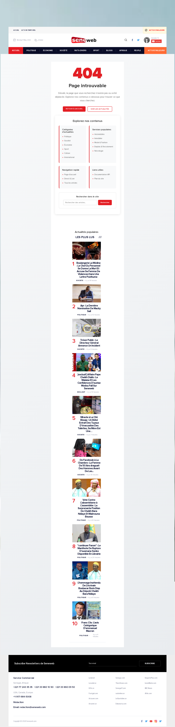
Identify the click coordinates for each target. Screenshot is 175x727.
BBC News (148, 688)
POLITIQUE (31, 50)
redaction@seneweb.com (33, 707)
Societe (79, 280)
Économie (68, 145)
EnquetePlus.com (151, 678)
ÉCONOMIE (48, 50)
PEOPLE (137, 50)
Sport (66, 149)
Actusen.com (93, 699)
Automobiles (99, 134)
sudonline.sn (120, 693)
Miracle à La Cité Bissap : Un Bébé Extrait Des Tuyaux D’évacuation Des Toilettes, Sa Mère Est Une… (89, 424)
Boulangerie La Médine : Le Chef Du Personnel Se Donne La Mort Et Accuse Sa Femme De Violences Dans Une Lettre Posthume (88, 270)
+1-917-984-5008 (22, 697)
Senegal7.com (121, 688)
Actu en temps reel (28, 30)
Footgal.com (93, 693)
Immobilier (98, 138)
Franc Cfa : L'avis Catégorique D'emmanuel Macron (90, 626)
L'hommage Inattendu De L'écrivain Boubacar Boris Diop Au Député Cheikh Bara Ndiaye (89, 588)
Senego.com (120, 678)
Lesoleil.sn (92, 683)
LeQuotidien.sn (121, 699)
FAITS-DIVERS (80, 50)
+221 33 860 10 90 (43, 687)
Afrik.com (148, 693)
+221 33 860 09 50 (65, 687)
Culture (67, 153)
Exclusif (81, 392)
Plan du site (99, 179)
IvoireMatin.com (150, 683)
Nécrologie (98, 151)
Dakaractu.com (121, 704)
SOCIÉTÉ (63, 50)
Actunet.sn (93, 704)
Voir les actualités (100, 109)
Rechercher (105, 202)
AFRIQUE (123, 50)
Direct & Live (69, 179)
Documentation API (102, 174)
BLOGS (109, 50)
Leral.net (92, 678)
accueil (16, 50)
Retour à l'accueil (74, 109)
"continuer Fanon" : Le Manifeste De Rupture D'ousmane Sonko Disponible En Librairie (89, 549)
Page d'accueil (70, 174)
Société (67, 141)
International (69, 157)
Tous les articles (70, 183)
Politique (67, 136)
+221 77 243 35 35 (22, 687)
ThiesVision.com (121, 683)
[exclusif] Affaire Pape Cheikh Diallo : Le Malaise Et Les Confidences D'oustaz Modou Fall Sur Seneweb (89, 381)
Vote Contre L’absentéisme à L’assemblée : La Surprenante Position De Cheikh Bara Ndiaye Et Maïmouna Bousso (89, 508)
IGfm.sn (91, 688)
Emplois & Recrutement (103, 147)
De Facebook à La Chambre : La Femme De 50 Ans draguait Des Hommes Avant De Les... (89, 466)
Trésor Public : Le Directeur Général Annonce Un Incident (89, 343)
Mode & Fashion (100, 142)
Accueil (16, 30)
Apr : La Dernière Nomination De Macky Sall (89, 308)
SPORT (96, 50)
